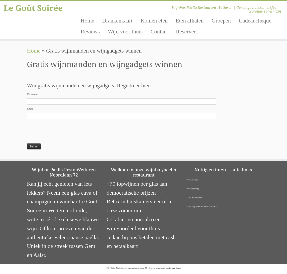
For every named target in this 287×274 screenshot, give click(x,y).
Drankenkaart (117, 21)
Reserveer (187, 31)
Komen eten (154, 21)
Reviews (90, 31)
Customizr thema (173, 268)
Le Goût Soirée (33, 8)
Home (87, 21)
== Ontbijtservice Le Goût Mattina (201, 206)
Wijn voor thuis (125, 31)
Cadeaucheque (255, 21)
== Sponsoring (192, 188)
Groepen (221, 21)
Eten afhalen (190, 21)
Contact (159, 31)
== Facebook (192, 179)
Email (30, 108)
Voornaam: (33, 94)
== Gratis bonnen (194, 197)
